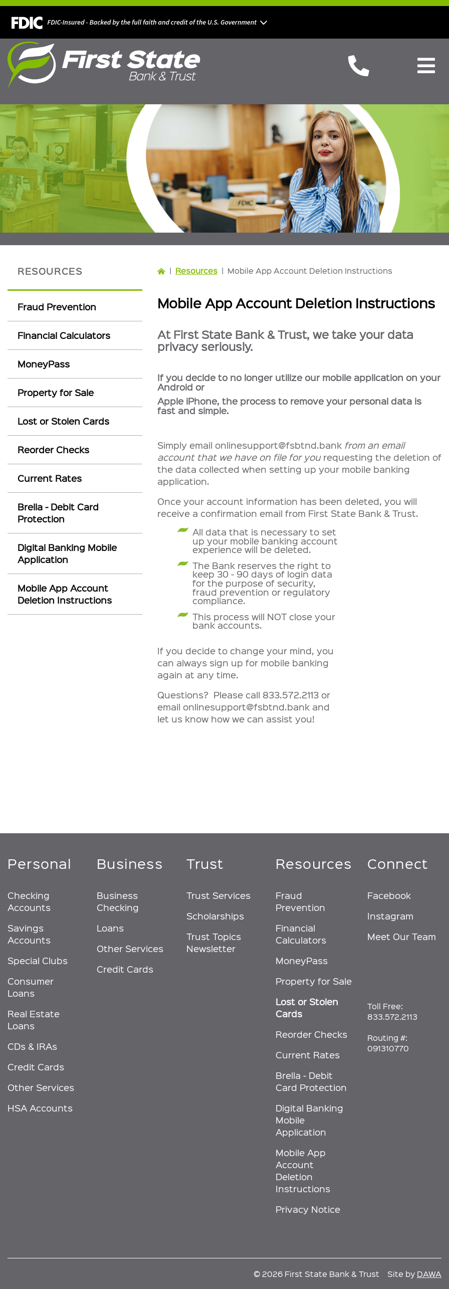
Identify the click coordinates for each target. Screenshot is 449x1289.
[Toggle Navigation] (426, 65)
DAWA (429, 1273)
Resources (196, 270)
